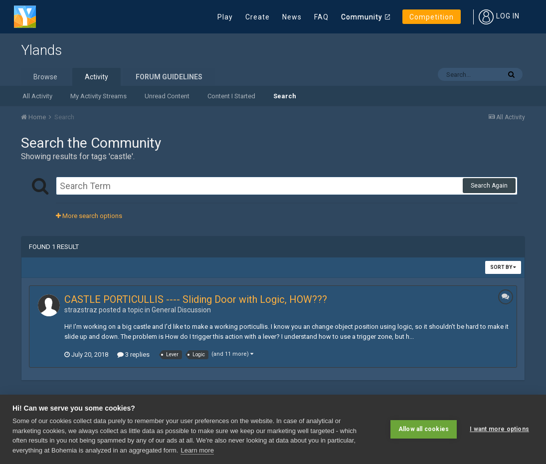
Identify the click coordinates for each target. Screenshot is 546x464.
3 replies (133, 354)
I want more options (499, 429)
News (292, 17)
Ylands (41, 50)
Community (361, 17)
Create (257, 17)
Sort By (503, 267)
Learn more (197, 450)
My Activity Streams (98, 96)
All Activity (37, 96)
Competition (431, 17)
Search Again (489, 185)
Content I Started (231, 96)
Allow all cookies (423, 429)
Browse (45, 77)
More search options (89, 216)
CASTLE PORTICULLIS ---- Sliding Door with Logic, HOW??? (195, 299)
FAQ (321, 17)
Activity (96, 77)
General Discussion (181, 310)
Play (225, 17)
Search (284, 96)
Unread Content (167, 96)
